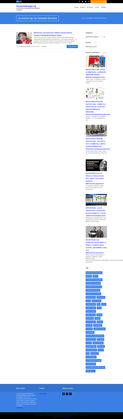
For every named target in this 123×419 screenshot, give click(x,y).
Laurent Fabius (90, 332)
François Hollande (90, 311)
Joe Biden (99, 321)
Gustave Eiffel (89, 318)
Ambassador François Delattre (93, 286)
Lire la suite (72, 46)
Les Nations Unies (90, 339)
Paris (87, 353)
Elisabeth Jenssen (90, 307)
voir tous (104, 52)
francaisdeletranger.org (26, 6)
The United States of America (93, 360)
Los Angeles (100, 339)
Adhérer (103, 7)
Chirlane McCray (96, 300)
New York (100, 350)
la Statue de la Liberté (99, 328)
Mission (82, 7)
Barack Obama (101, 297)
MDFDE (43, 46)
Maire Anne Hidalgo (98, 343)
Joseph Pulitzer (97, 325)
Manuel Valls (101, 346)
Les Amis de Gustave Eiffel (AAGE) (95, 336)
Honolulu (97, 318)
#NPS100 (88, 276)
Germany (99, 314)
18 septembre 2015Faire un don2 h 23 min (28, 46)
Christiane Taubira (90, 304)
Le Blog (97, 7)
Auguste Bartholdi (90, 297)
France (99, 307)
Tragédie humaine (90, 364)
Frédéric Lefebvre (90, 314)
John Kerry (89, 325)
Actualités (90, 7)
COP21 (104, 304)
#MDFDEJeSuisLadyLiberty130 (94, 272)
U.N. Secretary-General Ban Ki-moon (95, 367)
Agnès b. (95, 276)
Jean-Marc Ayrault (90, 321)
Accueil (76, 7)
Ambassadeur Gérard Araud (93, 283)
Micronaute (67, 416)
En (20, 1)
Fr (17, 1)
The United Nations (91, 357)
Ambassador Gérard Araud (92, 290)
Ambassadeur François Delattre (94, 279)
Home (83, 18)
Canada (88, 300)
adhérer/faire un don (98, 1)
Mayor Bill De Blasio (91, 350)
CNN (98, 304)
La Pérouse (89, 328)
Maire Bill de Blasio (91, 346)
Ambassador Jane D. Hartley (93, 293)
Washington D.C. (90, 371)
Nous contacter (43, 393)
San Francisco (94, 353)
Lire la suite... (19, 407)
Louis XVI (88, 343)
